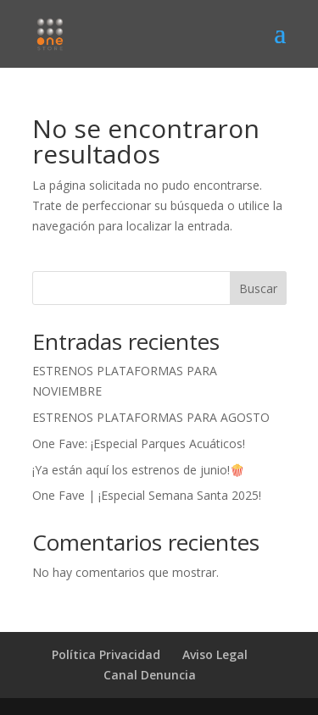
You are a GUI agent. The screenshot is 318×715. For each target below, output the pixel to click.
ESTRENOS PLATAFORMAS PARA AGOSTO (151, 417)
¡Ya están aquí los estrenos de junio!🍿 (138, 470)
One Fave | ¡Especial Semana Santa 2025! (146, 495)
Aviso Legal (215, 654)
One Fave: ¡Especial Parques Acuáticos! (138, 443)
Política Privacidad (106, 654)
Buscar (258, 288)
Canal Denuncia (149, 675)
